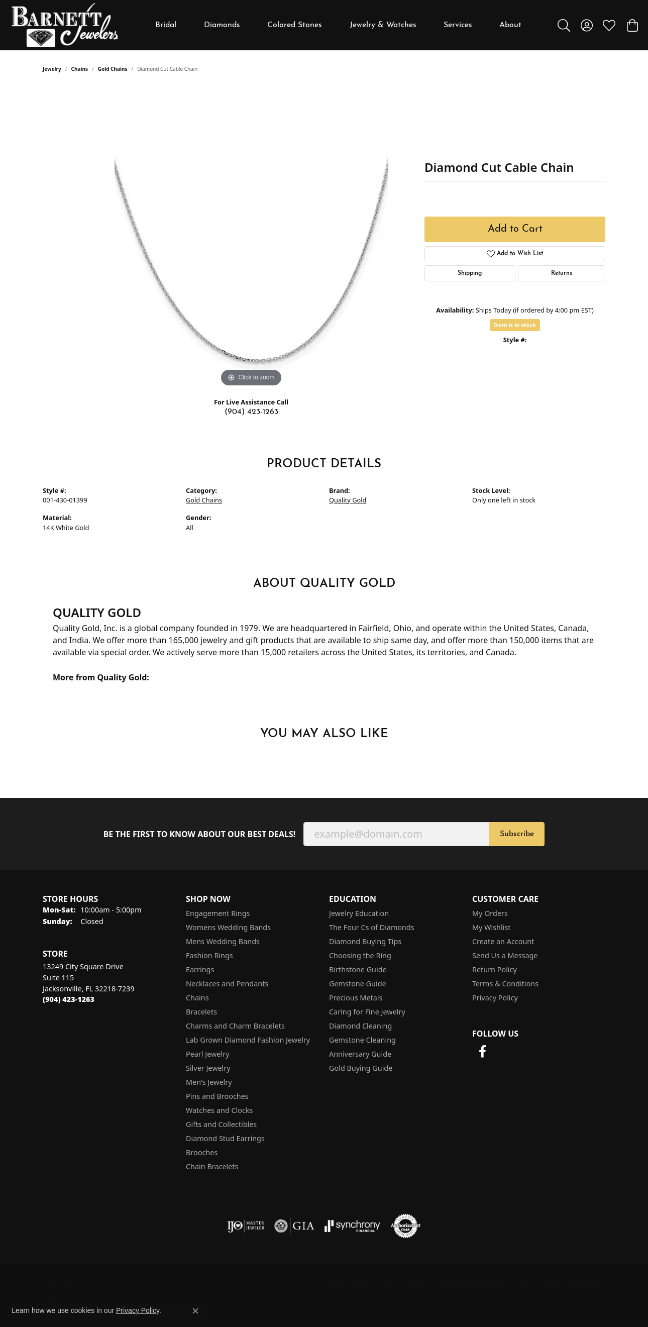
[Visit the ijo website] (246, 1226)
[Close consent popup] (195, 1311)
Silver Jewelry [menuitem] (208, 1068)
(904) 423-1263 (251, 412)
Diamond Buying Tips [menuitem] (365, 941)
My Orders (490, 913)
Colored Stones (294, 25)
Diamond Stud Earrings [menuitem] (225, 1138)
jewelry (52, 68)
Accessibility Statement (559, 1282)
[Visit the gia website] (294, 1226)
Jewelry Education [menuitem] (359, 913)
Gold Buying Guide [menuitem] (360, 1068)
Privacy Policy (495, 997)
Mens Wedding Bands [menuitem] (223, 941)
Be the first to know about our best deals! (199, 834)
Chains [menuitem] (197, 997)
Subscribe (517, 834)
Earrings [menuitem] (200, 969)
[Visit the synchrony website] (352, 1226)
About (510, 25)
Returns (561, 273)
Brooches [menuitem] (202, 1152)
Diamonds (222, 25)
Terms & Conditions (505, 983)
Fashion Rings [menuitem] (209, 955)
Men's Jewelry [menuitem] (209, 1082)
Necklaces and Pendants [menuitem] (227, 983)
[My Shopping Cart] (631, 25)
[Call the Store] (68, 999)
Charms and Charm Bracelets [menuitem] (235, 1026)
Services (458, 25)
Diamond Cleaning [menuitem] (360, 1026)
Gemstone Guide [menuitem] (357, 983)
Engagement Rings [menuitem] (218, 913)
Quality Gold (347, 499)
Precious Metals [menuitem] (355, 997)
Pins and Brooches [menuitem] (217, 1096)
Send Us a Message (504, 955)
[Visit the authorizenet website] (405, 1226)
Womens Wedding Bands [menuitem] (228, 927)
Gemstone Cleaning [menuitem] (362, 1040)
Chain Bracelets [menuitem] (212, 1166)
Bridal (165, 25)
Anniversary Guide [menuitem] (360, 1054)
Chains (79, 68)
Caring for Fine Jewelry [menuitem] (367, 1011)
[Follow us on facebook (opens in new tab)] (482, 1052)
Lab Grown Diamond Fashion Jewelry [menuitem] (248, 1040)
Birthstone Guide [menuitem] (358, 969)
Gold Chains (113, 68)
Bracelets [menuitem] (201, 1011)
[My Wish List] (609, 25)
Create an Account (503, 941)
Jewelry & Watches (383, 25)
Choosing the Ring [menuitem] (360, 955)
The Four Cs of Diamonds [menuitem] (371, 927)
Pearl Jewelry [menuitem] (207, 1054)
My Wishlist (491, 927)
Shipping (470, 273)
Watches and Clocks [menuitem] (219, 1110)
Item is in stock (515, 325)
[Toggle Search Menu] (564, 25)
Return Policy (494, 969)
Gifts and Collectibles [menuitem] (221, 1124)
